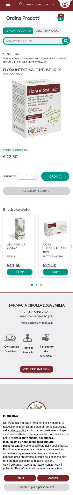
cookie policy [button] (59, 445)
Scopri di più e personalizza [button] (36, 487)
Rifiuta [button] (20, 478)
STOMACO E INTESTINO (22, 58)
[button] (32, 285)
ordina (55, 176)
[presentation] (1, 246)
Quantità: (10, 176)
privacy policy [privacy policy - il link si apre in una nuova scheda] (18, 430)
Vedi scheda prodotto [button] (36, 190)
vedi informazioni (36, 369)
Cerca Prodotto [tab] (18, 30)
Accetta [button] (53, 478)
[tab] (47, 30)
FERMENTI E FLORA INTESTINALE (50, 58)
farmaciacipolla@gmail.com (37, 322)
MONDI (6, 58)
